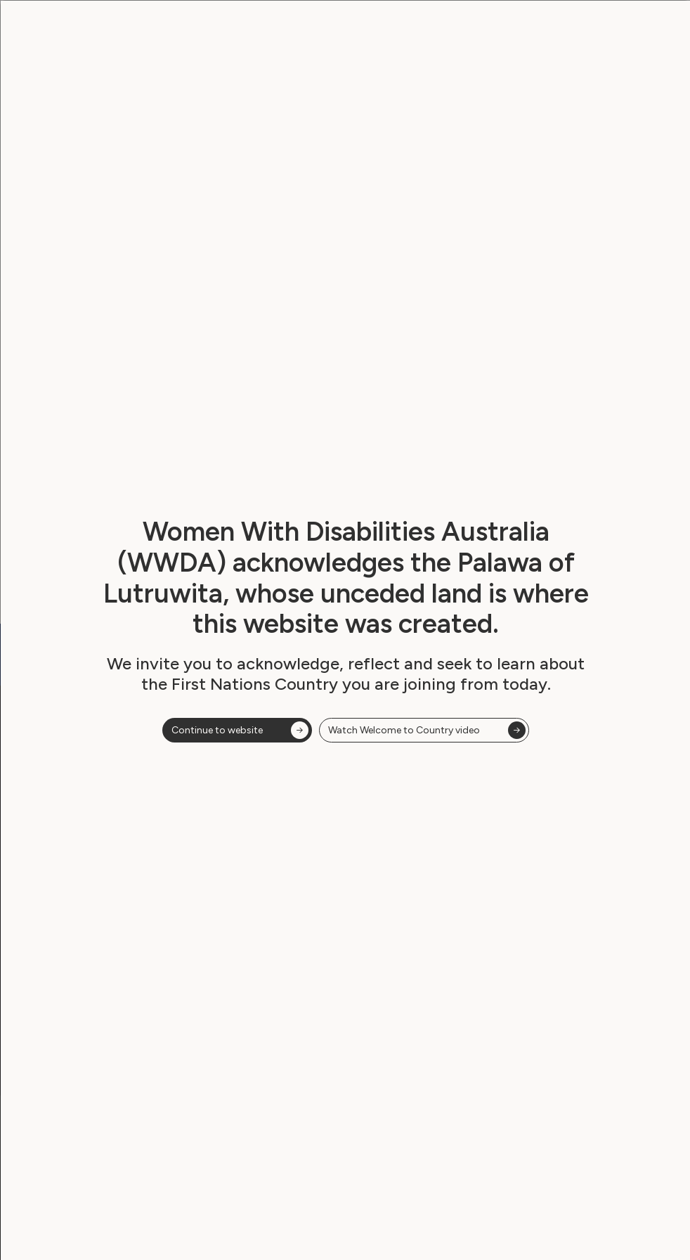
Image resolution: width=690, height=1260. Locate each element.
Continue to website (217, 737)
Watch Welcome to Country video (404, 737)
